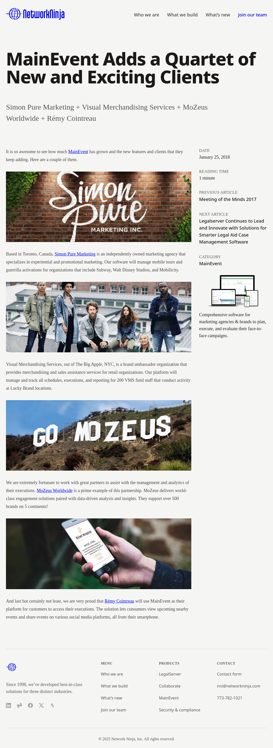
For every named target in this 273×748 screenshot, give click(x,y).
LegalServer (170, 674)
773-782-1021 (229, 698)
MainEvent (78, 151)
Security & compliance (179, 710)
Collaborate (170, 686)
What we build (182, 15)
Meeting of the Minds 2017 (228, 199)
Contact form (229, 674)
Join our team (252, 15)
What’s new (218, 15)
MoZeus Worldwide (54, 490)
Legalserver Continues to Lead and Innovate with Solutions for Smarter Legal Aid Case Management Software (233, 231)
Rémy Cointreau (119, 601)
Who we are (146, 15)
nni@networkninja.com (238, 686)
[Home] (35, 14)
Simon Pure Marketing (75, 253)
